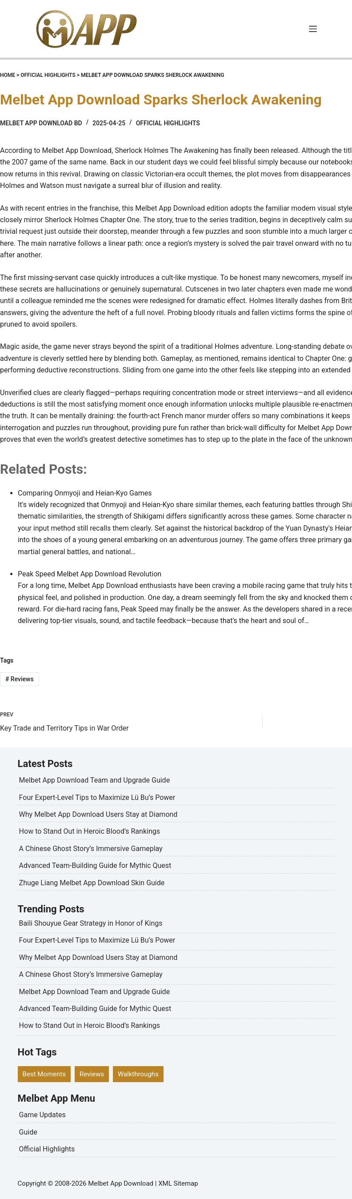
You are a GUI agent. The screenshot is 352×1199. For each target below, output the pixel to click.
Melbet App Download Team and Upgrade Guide (94, 780)
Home (7, 75)
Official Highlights (47, 75)
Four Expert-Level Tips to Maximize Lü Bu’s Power (97, 797)
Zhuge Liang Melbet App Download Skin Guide (92, 883)
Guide (28, 1132)
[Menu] (313, 29)
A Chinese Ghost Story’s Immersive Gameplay (91, 848)
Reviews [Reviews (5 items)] (92, 1074)
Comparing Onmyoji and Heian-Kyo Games (85, 493)
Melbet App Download (120, 1183)
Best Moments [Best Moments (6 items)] (44, 1074)
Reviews (19, 679)
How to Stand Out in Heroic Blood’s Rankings (89, 831)
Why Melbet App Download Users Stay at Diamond (98, 814)
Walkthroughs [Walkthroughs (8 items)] (138, 1074)
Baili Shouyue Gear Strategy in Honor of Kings (91, 923)
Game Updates (42, 1115)
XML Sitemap (178, 1183)
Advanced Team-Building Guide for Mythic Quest (95, 865)
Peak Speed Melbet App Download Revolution (89, 574)
